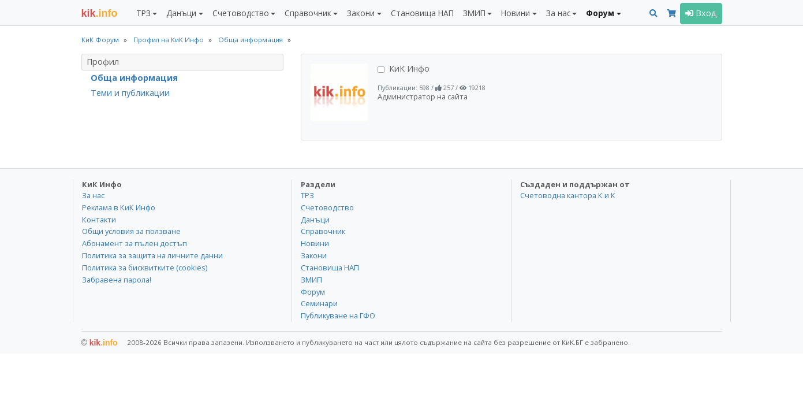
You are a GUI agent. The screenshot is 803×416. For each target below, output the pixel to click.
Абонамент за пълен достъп (134, 243)
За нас (93, 195)
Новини (315, 243)
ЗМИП (311, 279)
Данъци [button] (181, 13)
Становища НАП (422, 13)
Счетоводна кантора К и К (567, 195)
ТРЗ (307, 195)
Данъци (315, 219)
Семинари (319, 303)
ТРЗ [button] (143, 13)
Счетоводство (327, 207)
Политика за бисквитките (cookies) (144, 267)
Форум (313, 292)
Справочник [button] (308, 13)
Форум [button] (600, 13)
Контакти (99, 219)
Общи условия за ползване (131, 231)
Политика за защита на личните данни (152, 255)
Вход (701, 13)
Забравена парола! (116, 279)
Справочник (323, 231)
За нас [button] (558, 13)
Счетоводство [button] (240, 13)
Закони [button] (361, 13)
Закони (314, 255)
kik (99, 342)
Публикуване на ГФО (338, 315)
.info (99, 13)
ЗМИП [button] (474, 13)
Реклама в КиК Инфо (118, 207)
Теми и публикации (130, 92)
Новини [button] (515, 13)
